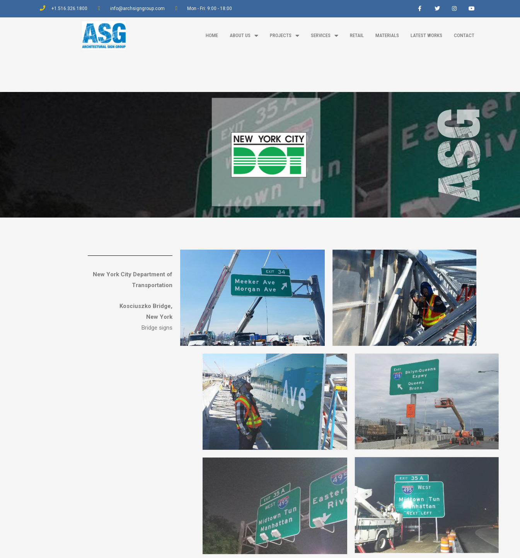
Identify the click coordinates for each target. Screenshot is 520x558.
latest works (426, 35)
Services (324, 36)
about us (244, 36)
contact (464, 35)
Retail (357, 35)
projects (284, 36)
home (212, 35)
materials (387, 35)
